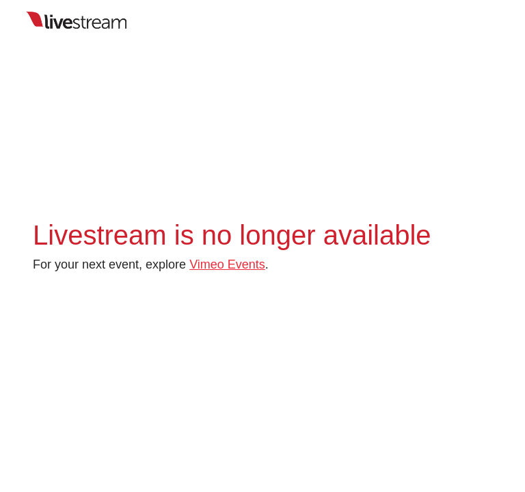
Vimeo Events (227, 264)
